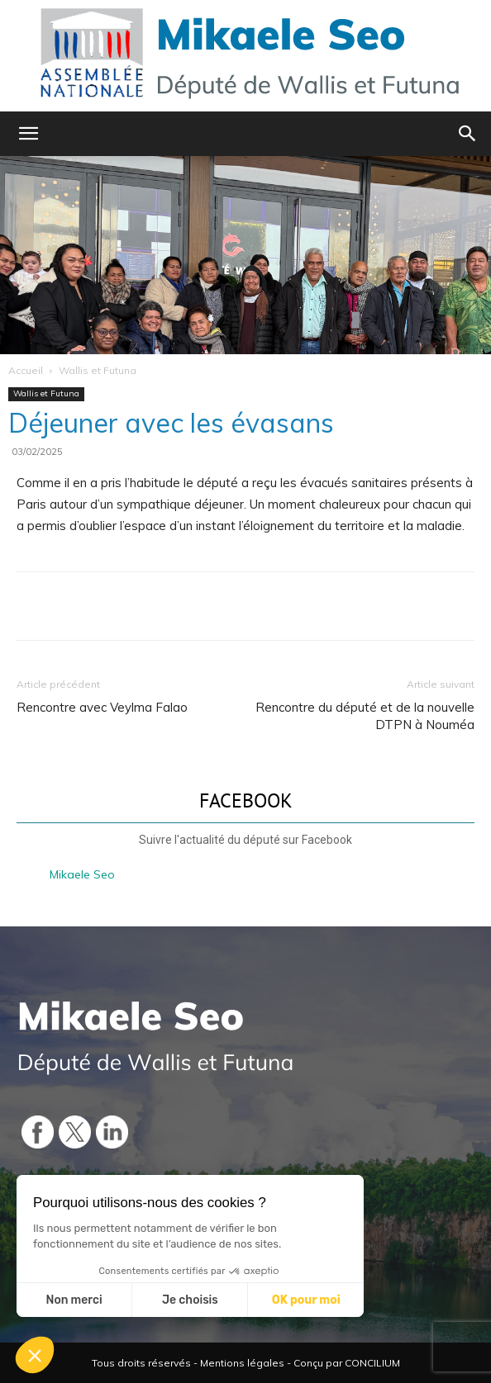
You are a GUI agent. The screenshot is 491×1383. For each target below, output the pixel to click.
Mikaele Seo (82, 874)
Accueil (25, 370)
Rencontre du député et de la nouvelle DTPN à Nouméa (364, 715)
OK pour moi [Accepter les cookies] (306, 1300)
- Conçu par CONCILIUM (343, 1363)
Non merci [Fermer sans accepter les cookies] (73, 1300)
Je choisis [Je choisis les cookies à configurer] (190, 1300)
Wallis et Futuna (97, 370)
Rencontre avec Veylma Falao (102, 707)
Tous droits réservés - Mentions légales (188, 1363)
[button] (28, 133)
